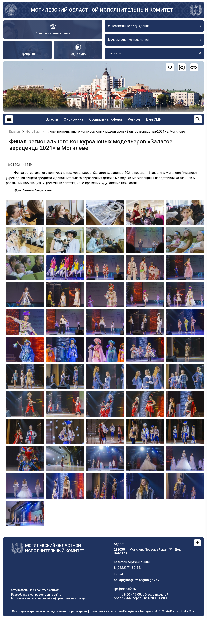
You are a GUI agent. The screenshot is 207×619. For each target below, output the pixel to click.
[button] (25, 213)
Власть (52, 119)
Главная (14, 131)
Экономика (73, 119)
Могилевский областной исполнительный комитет (102, 10)
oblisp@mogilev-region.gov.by (136, 580)
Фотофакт (33, 131)
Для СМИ (154, 119)
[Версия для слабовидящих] (194, 67)
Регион (134, 119)
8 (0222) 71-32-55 (127, 568)
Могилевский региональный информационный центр (48, 598)
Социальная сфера (105, 119)
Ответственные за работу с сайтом (35, 590)
